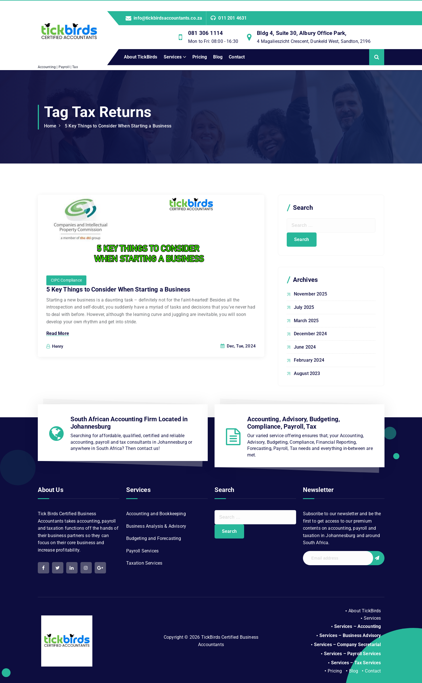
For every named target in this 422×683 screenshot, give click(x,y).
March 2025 (306, 320)
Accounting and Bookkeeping (156, 513)
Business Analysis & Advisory (156, 526)
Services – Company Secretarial (347, 644)
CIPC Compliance (66, 289)
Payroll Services (142, 551)
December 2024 (310, 333)
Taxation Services (144, 563)
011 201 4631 (232, 18)
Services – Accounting (357, 626)
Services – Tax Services (356, 662)
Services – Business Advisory (350, 635)
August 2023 (307, 373)
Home (50, 126)
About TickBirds (140, 57)
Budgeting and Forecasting (153, 538)
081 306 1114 (205, 33)
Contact (237, 57)
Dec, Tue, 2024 (238, 354)
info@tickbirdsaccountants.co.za (168, 18)
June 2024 (305, 347)
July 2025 (304, 307)
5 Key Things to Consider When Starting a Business (118, 126)
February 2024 (309, 360)
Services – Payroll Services (352, 653)
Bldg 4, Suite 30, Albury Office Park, (301, 33)
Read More (57, 342)
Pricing (199, 57)
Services (173, 57)
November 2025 (310, 294)
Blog (218, 57)
